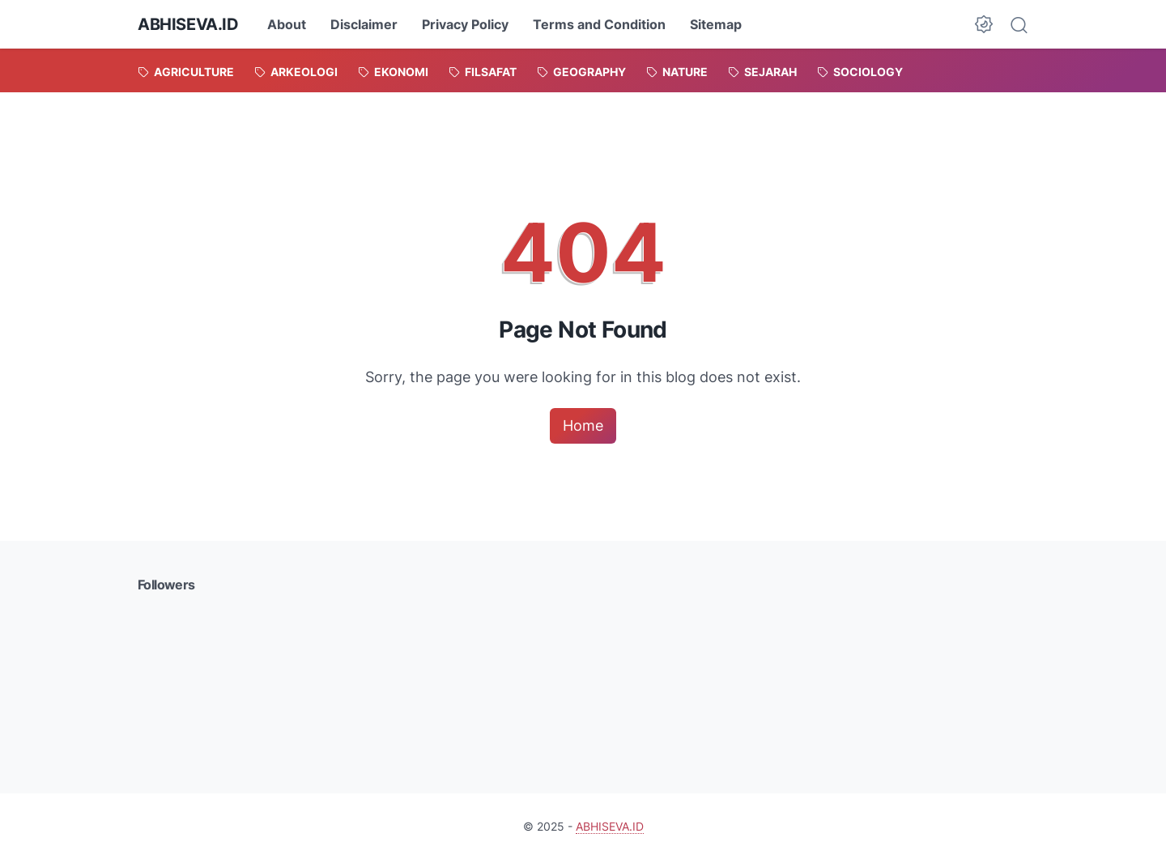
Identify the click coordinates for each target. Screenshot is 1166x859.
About (286, 24)
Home (583, 425)
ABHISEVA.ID (188, 24)
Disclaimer (364, 24)
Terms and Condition (599, 24)
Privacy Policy (465, 24)
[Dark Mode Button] (984, 24)
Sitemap (716, 24)
